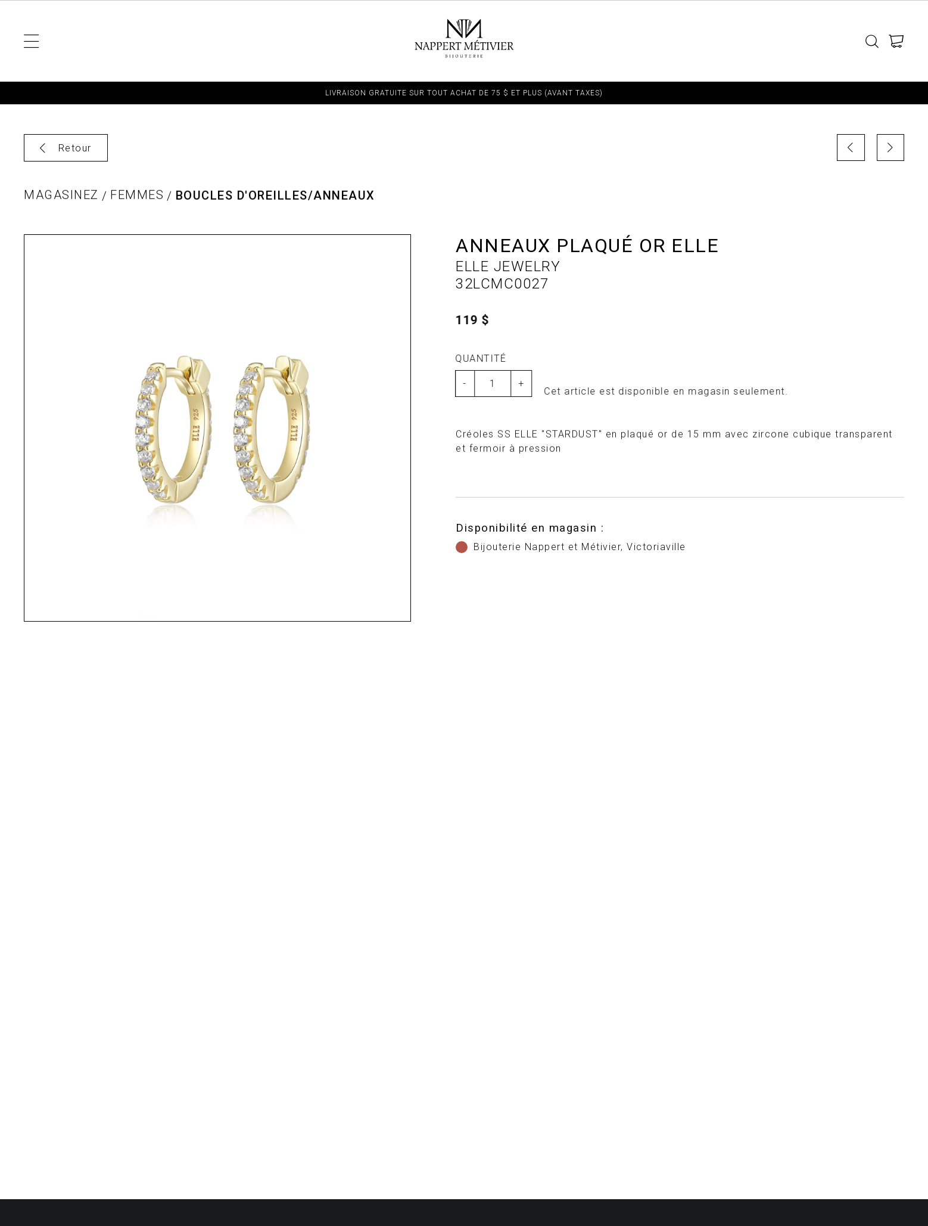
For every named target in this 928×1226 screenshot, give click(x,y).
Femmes (188, 41)
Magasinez (61, 198)
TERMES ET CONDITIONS (695, 41)
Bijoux (366, 41)
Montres (309, 41)
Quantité (478, 358)
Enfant (132, 41)
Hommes (247, 41)
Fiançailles (591, 41)
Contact (792, 41)
